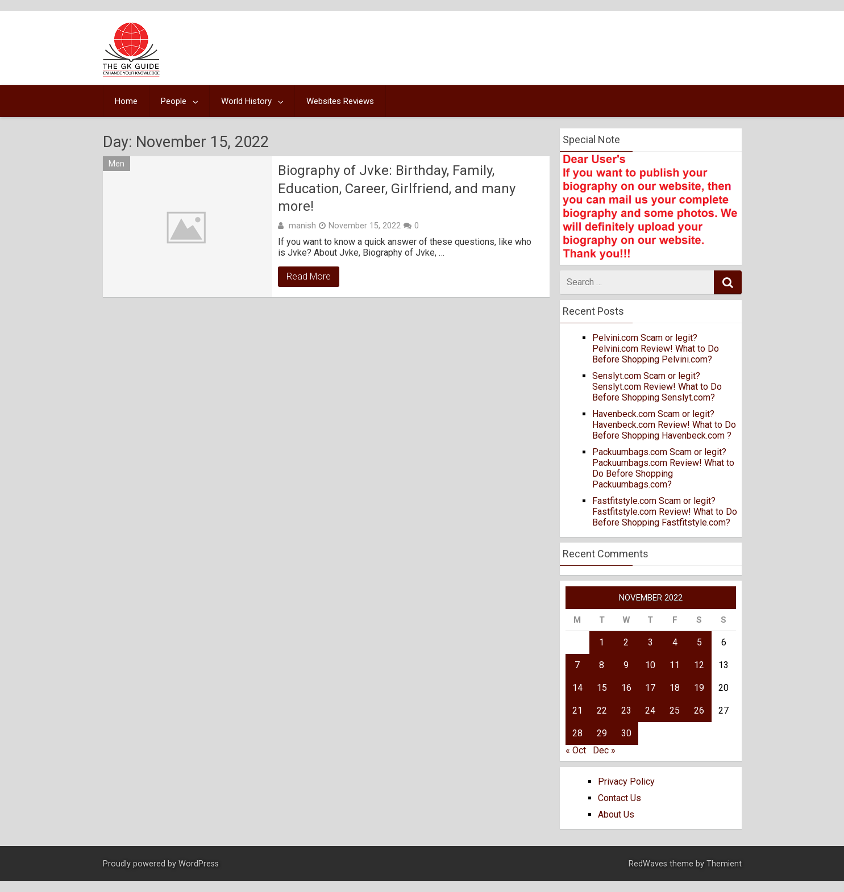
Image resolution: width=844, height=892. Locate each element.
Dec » (604, 750)
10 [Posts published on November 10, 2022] (650, 665)
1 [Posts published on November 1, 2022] (601, 642)
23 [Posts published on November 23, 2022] (626, 710)
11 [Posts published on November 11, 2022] (675, 665)
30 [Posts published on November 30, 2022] (626, 733)
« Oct (576, 750)
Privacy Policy (626, 781)
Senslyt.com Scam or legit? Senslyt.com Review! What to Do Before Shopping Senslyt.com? (657, 386)
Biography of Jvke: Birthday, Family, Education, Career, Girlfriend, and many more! (396, 188)
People (173, 101)
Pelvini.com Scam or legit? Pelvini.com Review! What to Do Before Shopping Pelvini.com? (655, 348)
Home (126, 101)
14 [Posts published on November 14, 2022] (577, 687)
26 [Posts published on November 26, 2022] (699, 710)
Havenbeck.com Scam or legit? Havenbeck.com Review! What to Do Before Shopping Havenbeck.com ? (664, 425)
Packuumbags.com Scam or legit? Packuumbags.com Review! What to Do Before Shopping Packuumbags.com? (663, 468)
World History (246, 101)
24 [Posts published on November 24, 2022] (650, 710)
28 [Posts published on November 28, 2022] (577, 733)
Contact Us (619, 798)
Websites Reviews (340, 101)
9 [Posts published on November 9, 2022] (626, 665)
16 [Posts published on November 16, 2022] (626, 687)
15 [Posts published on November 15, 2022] (602, 687)
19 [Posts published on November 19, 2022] (699, 687)
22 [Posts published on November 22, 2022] (602, 710)
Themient (724, 864)
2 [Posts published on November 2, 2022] (626, 642)
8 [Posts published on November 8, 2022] (601, 665)
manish (302, 225)
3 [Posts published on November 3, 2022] (650, 642)
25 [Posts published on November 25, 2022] (675, 710)
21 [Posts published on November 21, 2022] (577, 710)
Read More (308, 276)
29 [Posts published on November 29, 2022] (602, 733)
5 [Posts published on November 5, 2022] (699, 642)
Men (116, 163)
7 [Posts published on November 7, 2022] (577, 665)
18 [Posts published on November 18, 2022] (675, 687)
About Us (616, 814)
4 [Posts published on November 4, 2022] (674, 642)
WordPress (198, 864)
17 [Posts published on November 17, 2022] (650, 687)
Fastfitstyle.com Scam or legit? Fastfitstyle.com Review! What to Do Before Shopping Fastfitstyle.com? (664, 511)
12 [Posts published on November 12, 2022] (699, 665)
